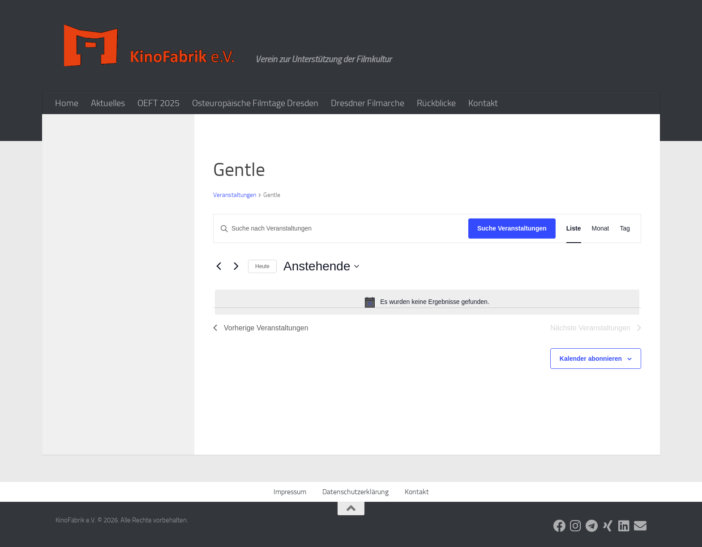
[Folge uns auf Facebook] (559, 526)
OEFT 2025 (158, 103)
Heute (262, 266)
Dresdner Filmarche (367, 103)
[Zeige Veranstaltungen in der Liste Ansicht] (573, 228)
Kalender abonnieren (591, 358)
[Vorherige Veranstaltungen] (218, 266)
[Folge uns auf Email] (640, 526)
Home (66, 103)
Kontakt (483, 103)
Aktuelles (108, 103)
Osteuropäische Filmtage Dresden (255, 103)
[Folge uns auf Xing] (608, 526)
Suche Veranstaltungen (512, 228)
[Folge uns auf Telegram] (592, 526)
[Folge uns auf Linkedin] (624, 526)
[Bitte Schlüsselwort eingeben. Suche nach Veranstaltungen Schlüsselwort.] (341, 228)
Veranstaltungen (234, 195)
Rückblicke (436, 103)
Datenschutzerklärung (355, 491)
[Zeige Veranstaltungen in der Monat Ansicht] (600, 228)
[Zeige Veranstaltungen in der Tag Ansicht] (625, 228)
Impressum (290, 491)
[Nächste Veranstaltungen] (236, 266)
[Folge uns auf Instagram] (575, 526)
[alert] (427, 302)
